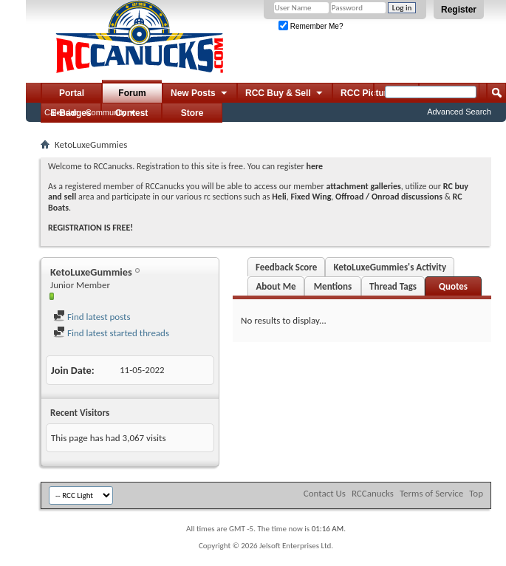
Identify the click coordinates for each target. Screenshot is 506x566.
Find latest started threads (111, 332)
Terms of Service (431, 493)
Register (458, 9)
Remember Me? (310, 26)
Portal (71, 93)
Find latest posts (92, 316)
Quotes (453, 286)
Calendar (61, 112)
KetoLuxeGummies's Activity (389, 267)
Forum (132, 93)
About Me (275, 286)
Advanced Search (459, 111)
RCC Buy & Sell (284, 94)
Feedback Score (286, 267)
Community (106, 112)
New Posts (200, 94)
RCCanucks (373, 493)
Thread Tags (393, 286)
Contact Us (325, 493)
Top (476, 493)
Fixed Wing (311, 196)
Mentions (333, 286)
